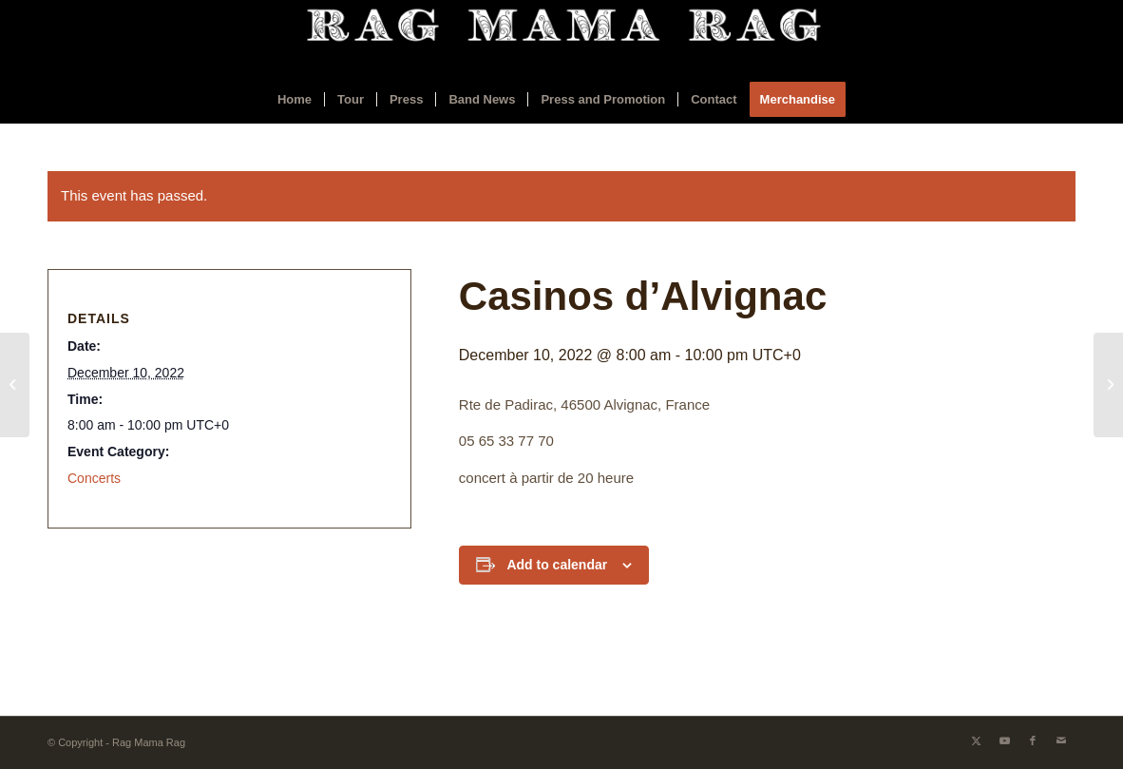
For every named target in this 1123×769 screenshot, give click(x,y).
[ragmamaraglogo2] (561, 38)
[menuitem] (294, 100)
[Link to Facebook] (1032, 740)
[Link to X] (975, 740)
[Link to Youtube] (1004, 740)
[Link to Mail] (1061, 740)
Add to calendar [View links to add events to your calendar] (556, 564)
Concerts (94, 478)
